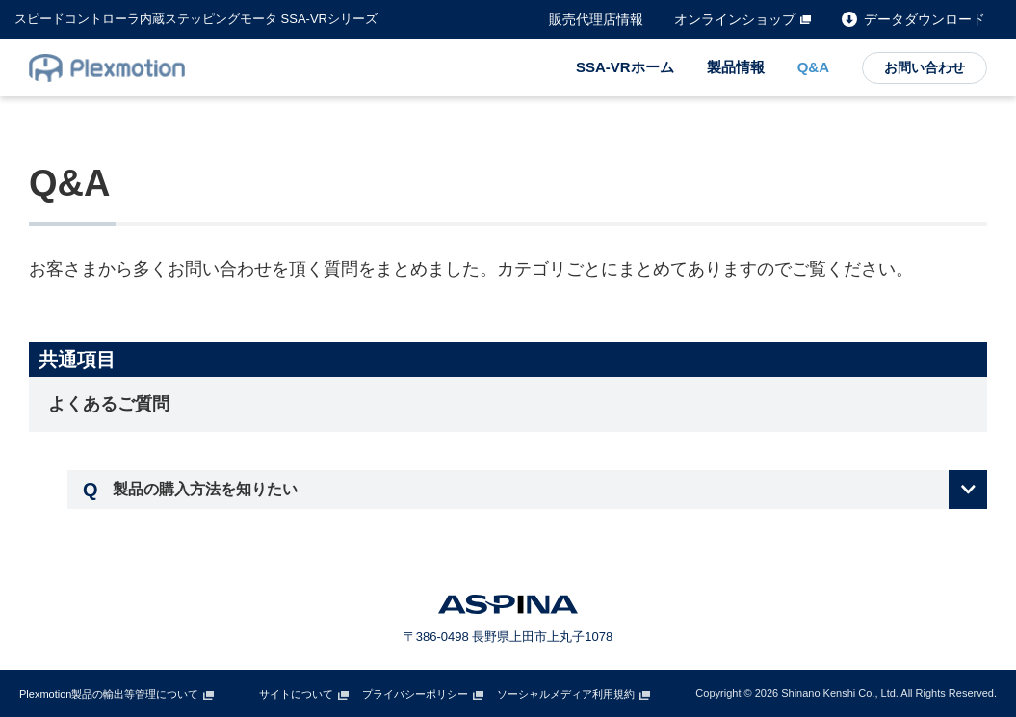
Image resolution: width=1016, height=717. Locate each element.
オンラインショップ (734, 19)
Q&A (813, 67)
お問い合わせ (924, 67)
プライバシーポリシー (415, 694)
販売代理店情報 (596, 19)
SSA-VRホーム (625, 67)
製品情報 (736, 67)
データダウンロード (924, 19)
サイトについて (296, 694)
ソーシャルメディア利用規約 (566, 694)
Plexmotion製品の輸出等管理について (108, 694)
